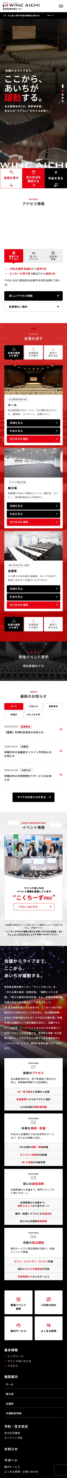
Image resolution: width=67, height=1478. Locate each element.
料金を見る (55, 175)
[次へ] (61, 15)
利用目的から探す (33, 352)
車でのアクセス (33, 256)
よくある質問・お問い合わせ (21, 1471)
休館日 (13, 714)
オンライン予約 (13, 1438)
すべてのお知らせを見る (31, 797)
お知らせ (33, 706)
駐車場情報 (53, 256)
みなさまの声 (33, 714)
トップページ (15, 1356)
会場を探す (11, 178)
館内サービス (12, 1467)
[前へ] (56, 15)
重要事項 (53, 706)
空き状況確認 (12, 1433)
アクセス (13, 1366)
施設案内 (11, 1376)
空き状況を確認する (33, 179)
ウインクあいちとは (19, 1361)
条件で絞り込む (53, 352)
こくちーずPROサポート (21, 934)
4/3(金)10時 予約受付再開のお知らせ (24, 15)
